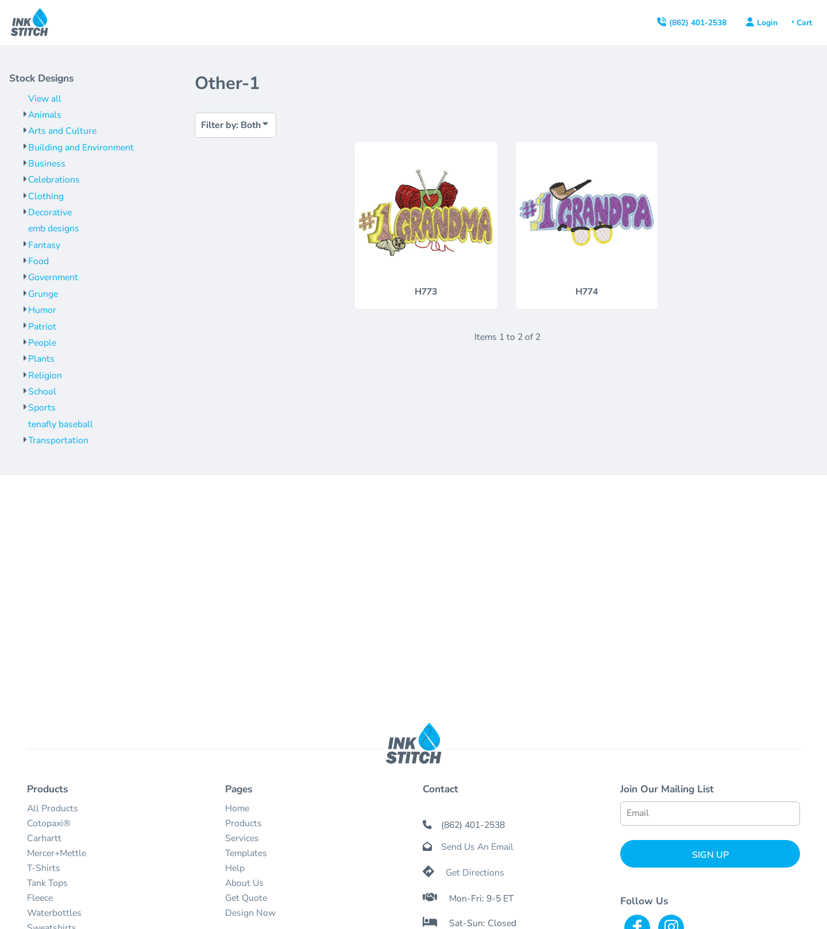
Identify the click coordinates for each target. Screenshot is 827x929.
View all (44, 98)
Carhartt (44, 838)
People (42, 342)
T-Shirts (43, 868)
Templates (246, 853)
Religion (45, 375)
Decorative (50, 212)
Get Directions (475, 872)
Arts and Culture (62, 131)
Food (38, 261)
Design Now (250, 913)
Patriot (42, 326)
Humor (42, 310)
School (42, 391)
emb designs (53, 228)
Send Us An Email (477, 847)
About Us (244, 883)
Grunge (43, 294)
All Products (52, 808)
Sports (42, 407)
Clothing (46, 196)
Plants (41, 359)
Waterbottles (54, 913)
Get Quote (246, 898)
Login (767, 22)
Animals (44, 115)
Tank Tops (47, 883)
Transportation (58, 440)
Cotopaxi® (49, 823)
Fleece (40, 898)
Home (237, 808)
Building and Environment (81, 147)
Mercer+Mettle (56, 853)
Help (235, 868)
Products (243, 823)
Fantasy (44, 245)
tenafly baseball (60, 424)
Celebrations (54, 179)
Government (53, 277)
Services (242, 838)
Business (46, 163)
